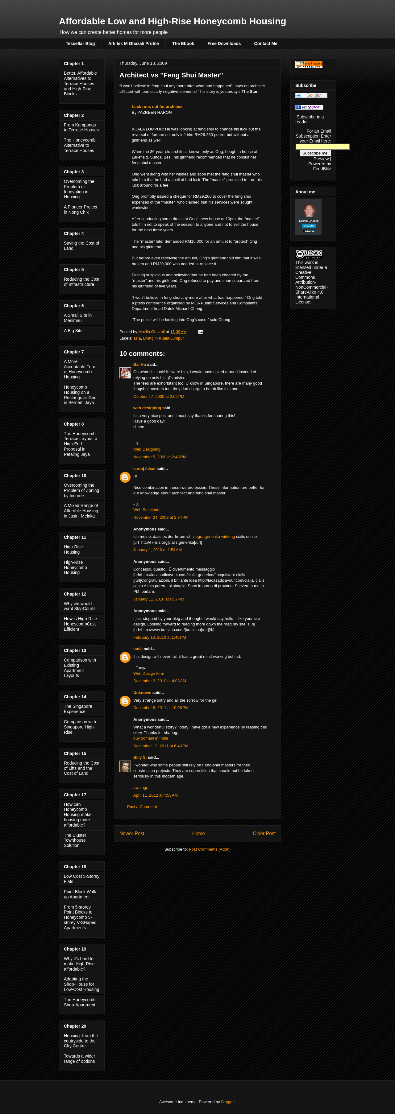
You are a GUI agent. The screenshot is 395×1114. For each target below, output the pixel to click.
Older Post (264, 833)
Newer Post (131, 833)
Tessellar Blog (80, 43)
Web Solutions (146, 509)
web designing (147, 408)
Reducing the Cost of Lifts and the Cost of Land (81, 768)
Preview (321, 158)
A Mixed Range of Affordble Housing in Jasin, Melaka (81, 510)
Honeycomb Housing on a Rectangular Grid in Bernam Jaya (80, 395)
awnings (140, 787)
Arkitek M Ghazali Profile (133, 43)
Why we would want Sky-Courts (80, 606)
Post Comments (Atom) (210, 849)
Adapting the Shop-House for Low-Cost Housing (81, 984)
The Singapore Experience (78, 709)
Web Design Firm (148, 673)
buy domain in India (150, 738)
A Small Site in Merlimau (78, 318)
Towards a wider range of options (79, 1059)
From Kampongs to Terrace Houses (81, 127)
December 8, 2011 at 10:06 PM (161, 707)
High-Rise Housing (73, 549)
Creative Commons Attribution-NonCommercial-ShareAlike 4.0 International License (311, 287)
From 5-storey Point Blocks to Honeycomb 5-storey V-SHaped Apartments (80, 917)
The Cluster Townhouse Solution (75, 840)
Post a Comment (142, 806)
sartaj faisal (144, 468)
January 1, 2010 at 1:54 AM (157, 549)
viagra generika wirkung (214, 536)
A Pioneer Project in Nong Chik (80, 209)
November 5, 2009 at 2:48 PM (159, 457)
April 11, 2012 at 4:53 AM (155, 795)
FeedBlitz (322, 168)
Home (198, 833)
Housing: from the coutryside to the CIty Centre (81, 1041)
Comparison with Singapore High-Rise (80, 727)
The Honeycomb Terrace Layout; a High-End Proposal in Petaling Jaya (80, 444)
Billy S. (140, 757)
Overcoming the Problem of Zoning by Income (81, 490)
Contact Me (265, 43)
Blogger (228, 1102)
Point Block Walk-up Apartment (81, 894)
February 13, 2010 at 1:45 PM (159, 637)
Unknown (142, 692)
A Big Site (73, 330)
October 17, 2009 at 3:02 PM (158, 396)
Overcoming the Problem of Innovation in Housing (79, 189)
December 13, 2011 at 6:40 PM (161, 746)
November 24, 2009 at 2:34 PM (161, 517)
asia (137, 338)
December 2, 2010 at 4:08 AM (159, 681)
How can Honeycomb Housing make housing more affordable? (78, 814)
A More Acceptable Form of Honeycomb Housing (80, 369)
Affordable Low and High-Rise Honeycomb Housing (172, 21)
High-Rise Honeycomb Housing (75, 567)
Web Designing (146, 449)
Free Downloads (224, 43)
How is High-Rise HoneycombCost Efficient (80, 624)
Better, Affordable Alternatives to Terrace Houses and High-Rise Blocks (80, 83)
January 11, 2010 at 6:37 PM (158, 599)
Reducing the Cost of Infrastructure (81, 282)
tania (138, 648)
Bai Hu (139, 364)
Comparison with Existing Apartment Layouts (80, 668)
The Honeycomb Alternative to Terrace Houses (80, 145)
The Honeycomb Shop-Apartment (80, 1002)
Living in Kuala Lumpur (163, 338)
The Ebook (183, 43)
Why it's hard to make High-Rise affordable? (79, 964)
